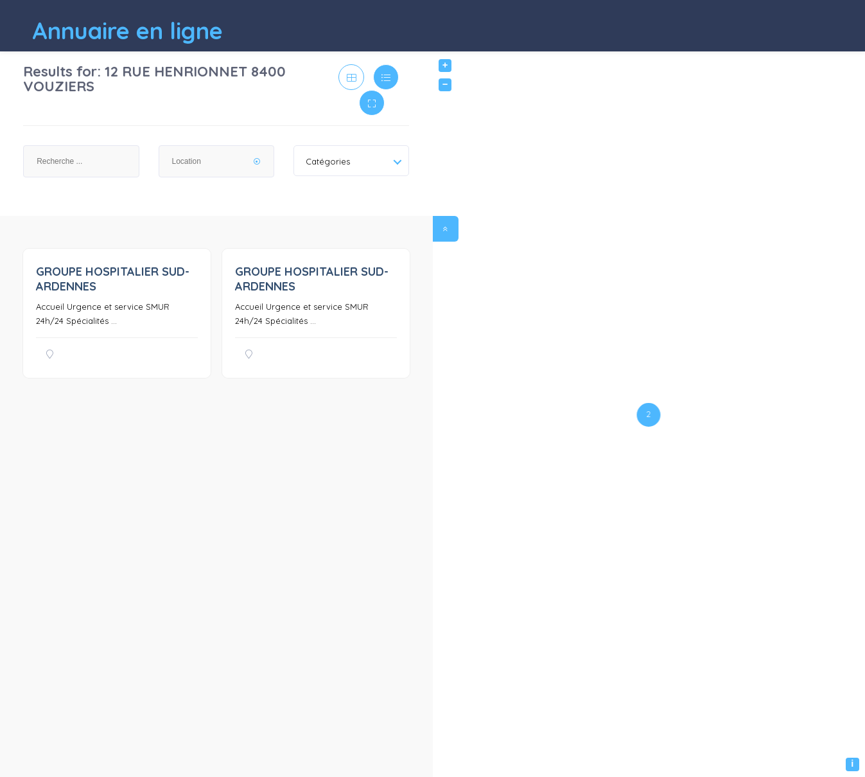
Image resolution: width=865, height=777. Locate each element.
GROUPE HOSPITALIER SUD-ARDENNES (112, 279)
